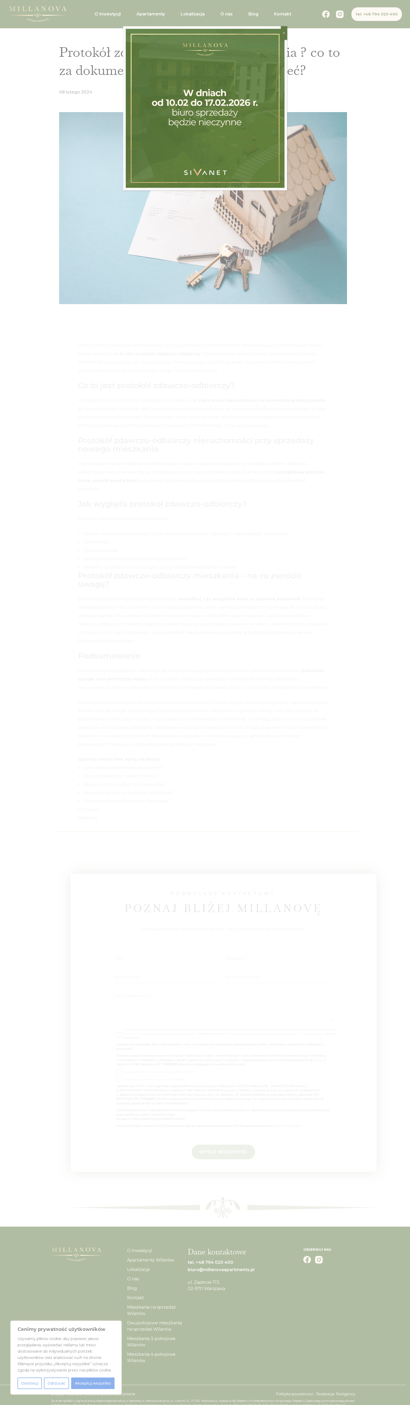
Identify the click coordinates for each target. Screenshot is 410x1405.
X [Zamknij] (284, 33)
